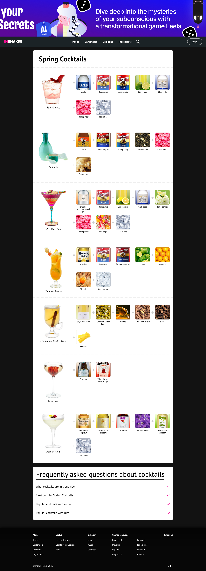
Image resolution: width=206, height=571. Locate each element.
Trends (75, 41)
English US (117, 554)
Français (141, 540)
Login (195, 41)
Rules (90, 545)
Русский (141, 549)
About (90, 540)
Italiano (140, 554)
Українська (142, 545)
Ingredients (125, 41)
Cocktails (108, 41)
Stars (58, 549)
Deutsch (116, 545)
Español (116, 549)
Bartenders (91, 41)
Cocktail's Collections (65, 545)
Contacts (92, 549)
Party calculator (63, 540)
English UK (117, 540)
